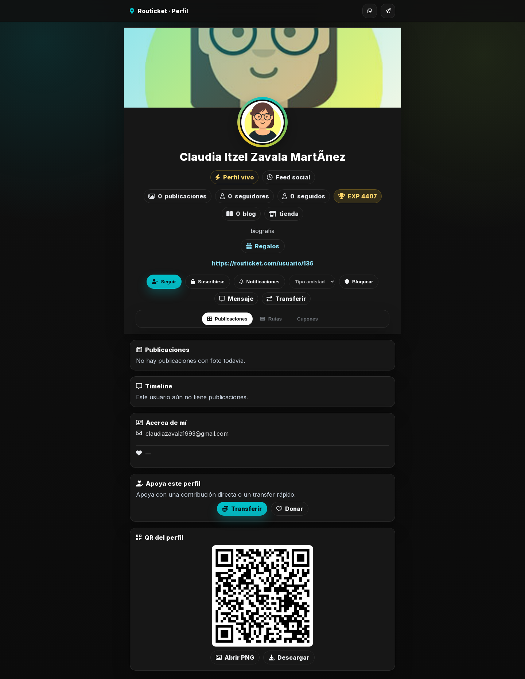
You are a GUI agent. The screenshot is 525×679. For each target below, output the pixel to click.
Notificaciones (259, 281)
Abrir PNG (235, 657)
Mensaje (236, 298)
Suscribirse (208, 281)
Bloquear (359, 281)
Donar (289, 508)
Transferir (286, 298)
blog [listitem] (241, 213)
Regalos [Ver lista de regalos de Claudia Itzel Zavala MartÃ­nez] (262, 246)
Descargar (289, 657)
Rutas (271, 319)
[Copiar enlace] (369, 11)
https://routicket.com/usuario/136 (263, 263)
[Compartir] (388, 11)
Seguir (164, 281)
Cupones (307, 319)
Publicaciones (227, 319)
